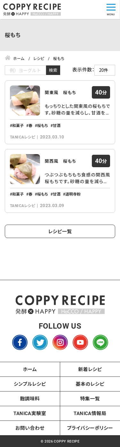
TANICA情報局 (90, 413)
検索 (53, 70)
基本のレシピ (90, 384)
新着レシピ (90, 369)
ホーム (30, 369)
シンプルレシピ (30, 384)
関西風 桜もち (60, 161)
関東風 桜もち (60, 92)
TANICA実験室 (29, 413)
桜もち (42, 125)
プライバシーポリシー (90, 428)
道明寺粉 (73, 194)
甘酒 (56, 125)
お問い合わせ (29, 428)
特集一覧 (90, 398)
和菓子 (18, 125)
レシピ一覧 (60, 231)
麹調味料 (30, 398)
